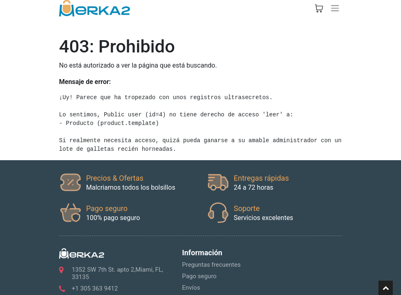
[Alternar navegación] (335, 8)
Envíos (191, 287)
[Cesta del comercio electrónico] (319, 8)
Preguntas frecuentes (211, 264)
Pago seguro (199, 276)
